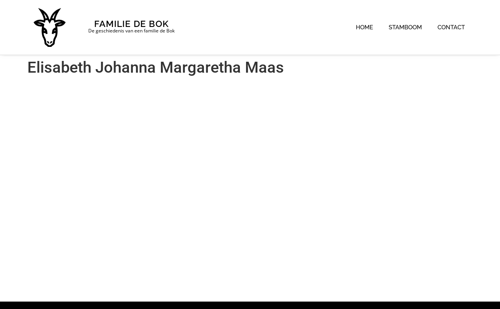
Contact (451, 27)
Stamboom (405, 27)
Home (364, 27)
